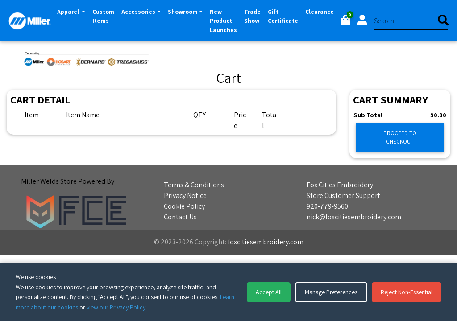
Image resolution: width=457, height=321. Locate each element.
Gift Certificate (283, 16)
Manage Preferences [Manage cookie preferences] (331, 292)
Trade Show (252, 16)
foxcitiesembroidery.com (265, 242)
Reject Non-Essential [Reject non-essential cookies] (406, 292)
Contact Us (180, 217)
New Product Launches (223, 21)
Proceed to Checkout (399, 137)
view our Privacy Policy (116, 307)
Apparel (73, 11)
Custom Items (103, 16)
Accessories (138, 12)
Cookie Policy (184, 206)
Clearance (319, 12)
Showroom (183, 12)
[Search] (411, 21)
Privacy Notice (185, 195)
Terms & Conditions (194, 184)
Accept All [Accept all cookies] (269, 292)
